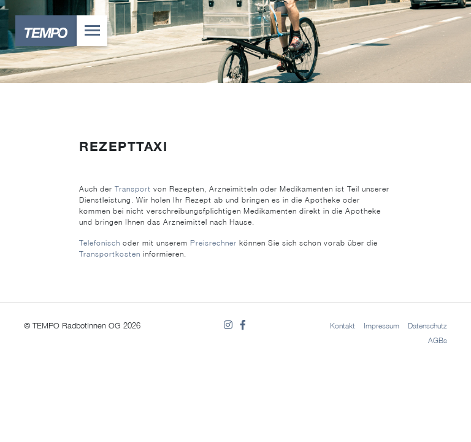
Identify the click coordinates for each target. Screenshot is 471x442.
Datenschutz (427, 325)
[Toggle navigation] (92, 30)
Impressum (381, 325)
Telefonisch (99, 242)
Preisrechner (213, 242)
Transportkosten (109, 253)
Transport (133, 188)
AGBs (437, 340)
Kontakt (342, 325)
